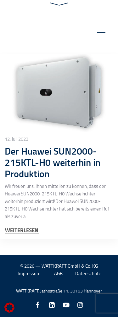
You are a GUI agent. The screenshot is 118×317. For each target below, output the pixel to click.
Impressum (29, 273)
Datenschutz (88, 273)
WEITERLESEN (21, 230)
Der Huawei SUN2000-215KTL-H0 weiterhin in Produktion (52, 162)
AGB (58, 273)
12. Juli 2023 (16, 139)
